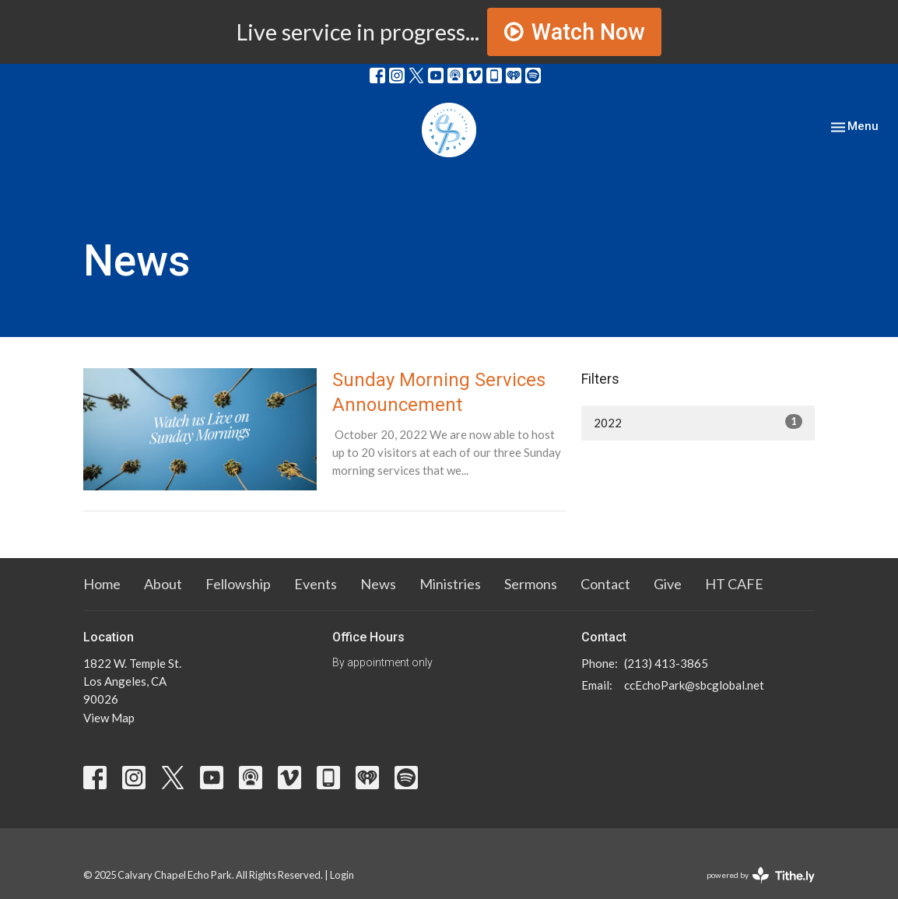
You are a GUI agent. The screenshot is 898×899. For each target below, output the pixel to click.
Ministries (450, 583)
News (378, 583)
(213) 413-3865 (666, 663)
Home (102, 583)
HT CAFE (734, 583)
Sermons (530, 583)
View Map (109, 718)
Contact (605, 583)
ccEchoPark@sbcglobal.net (694, 685)
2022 (698, 422)
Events (315, 583)
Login (342, 875)
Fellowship (238, 583)
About (163, 583)
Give (668, 583)
